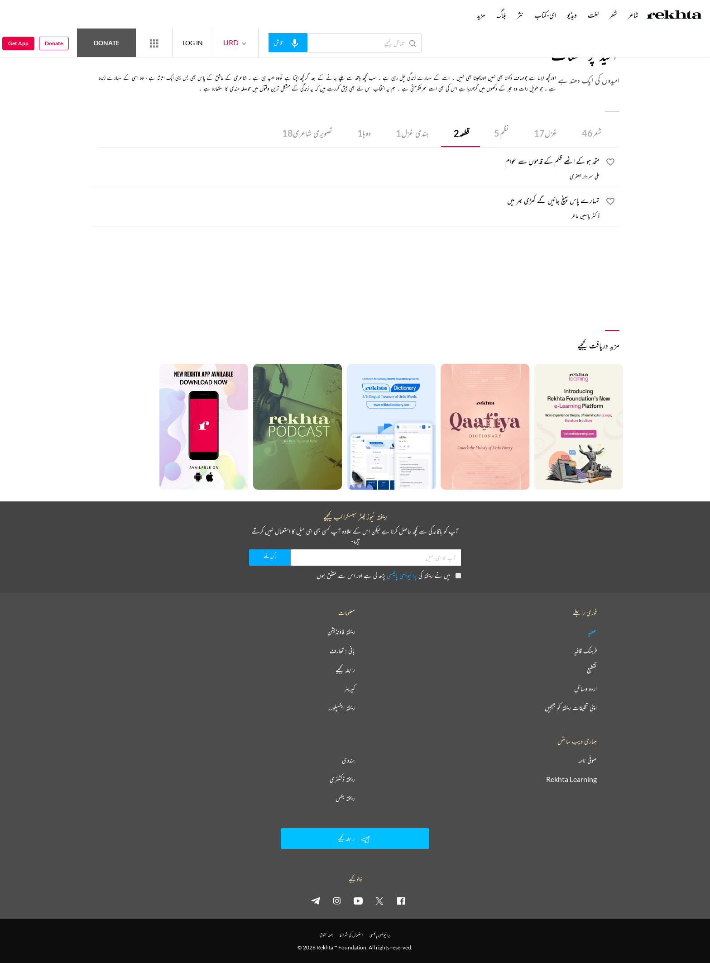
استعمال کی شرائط (351, 935)
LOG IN (192, 43)
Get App (18, 43)
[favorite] (610, 163)
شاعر (633, 15)
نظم (501, 133)
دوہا (364, 133)
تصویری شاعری (307, 133)
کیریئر (349, 688)
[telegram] (315, 900)
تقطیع (592, 669)
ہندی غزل (412, 133)
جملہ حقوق (326, 935)
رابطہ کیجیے (345, 669)
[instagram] (337, 900)
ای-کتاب (545, 15)
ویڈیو (572, 15)
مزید (481, 15)
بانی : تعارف (342, 650)
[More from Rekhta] (154, 43)
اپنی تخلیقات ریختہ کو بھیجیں (571, 707)
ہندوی (348, 760)
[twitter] (379, 900)
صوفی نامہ (587, 760)
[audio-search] (288, 42)
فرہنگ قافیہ (585, 650)
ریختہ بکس (345, 798)
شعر (591, 133)
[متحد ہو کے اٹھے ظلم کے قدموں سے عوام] (345, 162)
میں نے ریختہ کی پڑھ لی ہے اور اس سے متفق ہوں (389, 575)
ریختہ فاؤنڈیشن (341, 631)
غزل (545, 133)
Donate (107, 43)
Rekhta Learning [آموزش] (571, 779)
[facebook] (400, 900)
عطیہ (592, 631)
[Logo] (674, 15)
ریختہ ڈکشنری (342, 779)
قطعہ (461, 133)
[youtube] (358, 900)
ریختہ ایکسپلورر (341, 707)
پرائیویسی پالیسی (402, 575)
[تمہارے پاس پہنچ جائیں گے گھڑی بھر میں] (345, 202)
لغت (593, 15)
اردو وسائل (585, 688)
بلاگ (501, 15)
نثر (520, 15)
